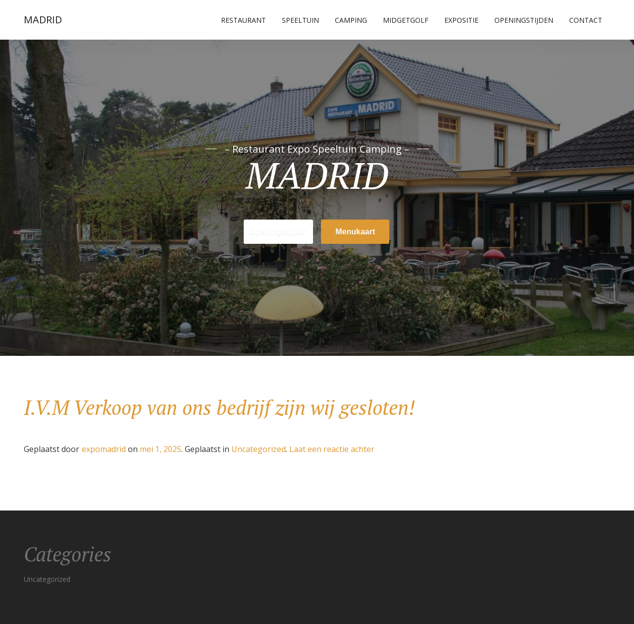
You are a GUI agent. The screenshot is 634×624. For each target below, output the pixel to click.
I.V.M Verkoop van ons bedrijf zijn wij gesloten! (219, 407)
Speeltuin (300, 20)
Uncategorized (258, 449)
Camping (351, 20)
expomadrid (104, 449)
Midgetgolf (405, 20)
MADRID (43, 19)
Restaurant (243, 20)
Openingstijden (523, 20)
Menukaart (355, 231)
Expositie (461, 20)
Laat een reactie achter (331, 449)
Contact (585, 20)
